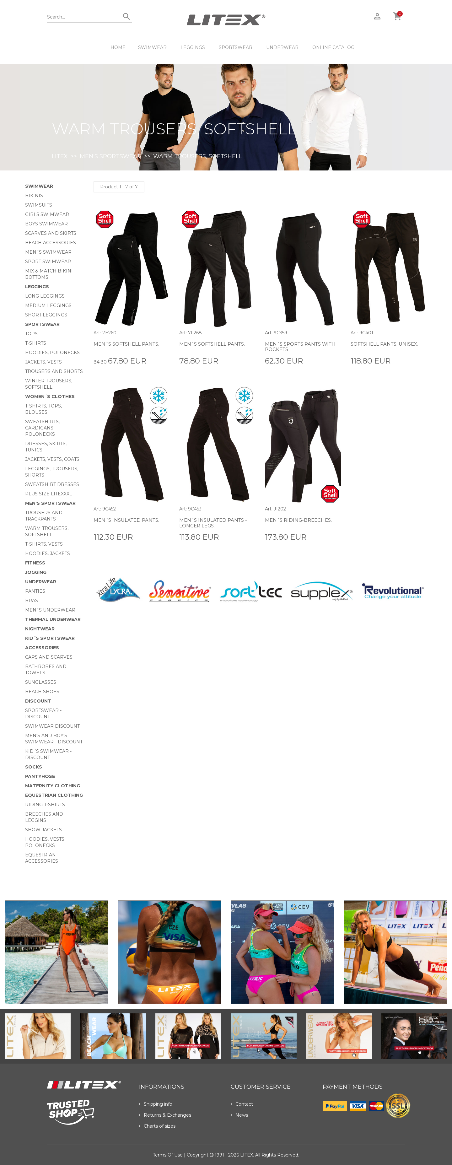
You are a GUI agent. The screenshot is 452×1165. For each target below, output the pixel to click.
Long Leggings (45, 296)
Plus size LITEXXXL (48, 494)
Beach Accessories (50, 242)
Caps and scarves (49, 657)
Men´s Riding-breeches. (300, 520)
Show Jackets (43, 830)
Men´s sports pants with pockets (295, 347)
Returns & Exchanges (165, 1115)
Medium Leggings (48, 305)
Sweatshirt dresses (52, 484)
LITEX (60, 156)
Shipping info (155, 1104)
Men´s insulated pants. (128, 520)
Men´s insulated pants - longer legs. (215, 523)
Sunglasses (40, 682)
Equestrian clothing (54, 795)
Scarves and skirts (50, 233)
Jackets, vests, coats (52, 459)
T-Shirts (35, 343)
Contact (242, 1104)
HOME (118, 47)
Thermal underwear (53, 619)
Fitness (35, 563)
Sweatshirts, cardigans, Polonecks (42, 428)
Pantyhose (40, 776)
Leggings (192, 47)
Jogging (35, 572)
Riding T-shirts (45, 804)
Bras (31, 600)
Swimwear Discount (52, 726)
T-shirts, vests (44, 544)
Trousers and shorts (54, 371)
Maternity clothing (52, 786)
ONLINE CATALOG (333, 47)
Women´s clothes (50, 396)
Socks (33, 767)
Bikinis (34, 195)
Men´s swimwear (48, 252)
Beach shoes (42, 691)
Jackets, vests (43, 362)
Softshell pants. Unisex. (387, 344)
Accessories (42, 647)
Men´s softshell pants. (129, 344)
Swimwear (152, 47)
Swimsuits (38, 205)
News (239, 1115)
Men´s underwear (50, 610)
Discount (38, 701)
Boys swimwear (46, 224)
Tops (31, 334)
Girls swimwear (47, 214)
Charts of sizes (157, 1126)
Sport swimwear (48, 261)
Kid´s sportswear (50, 638)
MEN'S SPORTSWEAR (110, 156)
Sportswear (235, 47)
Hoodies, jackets (47, 553)
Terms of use (168, 1155)
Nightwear (40, 629)
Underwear (282, 47)
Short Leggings (46, 315)
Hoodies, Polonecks (52, 352)
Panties (35, 591)
